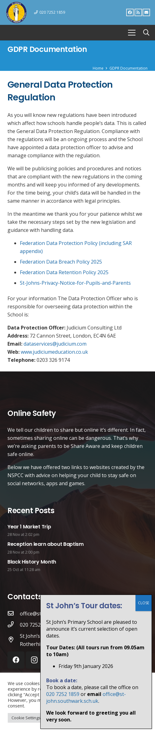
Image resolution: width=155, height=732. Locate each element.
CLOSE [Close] (143, 718)
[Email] (146, 12)
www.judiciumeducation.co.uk (54, 351)
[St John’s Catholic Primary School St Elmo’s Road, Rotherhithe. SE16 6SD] (13, 640)
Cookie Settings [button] (26, 717)
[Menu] (132, 32)
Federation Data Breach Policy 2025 (61, 261)
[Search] (146, 32)
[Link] (16, 12)
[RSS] (138, 12)
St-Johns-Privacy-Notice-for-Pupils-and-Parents (75, 282)
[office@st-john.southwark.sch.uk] (13, 614)
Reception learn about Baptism (45, 544)
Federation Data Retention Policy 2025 (64, 272)
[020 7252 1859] (13, 625)
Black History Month (31, 561)
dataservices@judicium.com (55, 343)
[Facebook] (130, 12)
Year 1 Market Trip (29, 526)
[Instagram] (34, 660)
